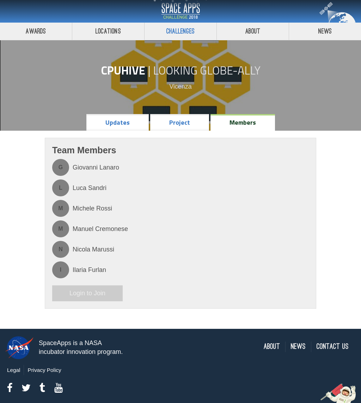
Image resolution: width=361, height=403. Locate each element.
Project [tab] (179, 122)
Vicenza (180, 86)
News (325, 31)
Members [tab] (243, 122)
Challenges (180, 31)
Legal (13, 370)
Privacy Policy (44, 370)
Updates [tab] (117, 122)
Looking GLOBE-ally (207, 70)
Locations (108, 31)
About (253, 31)
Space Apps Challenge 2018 (180, 11)
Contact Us (333, 346)
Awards (36, 31)
